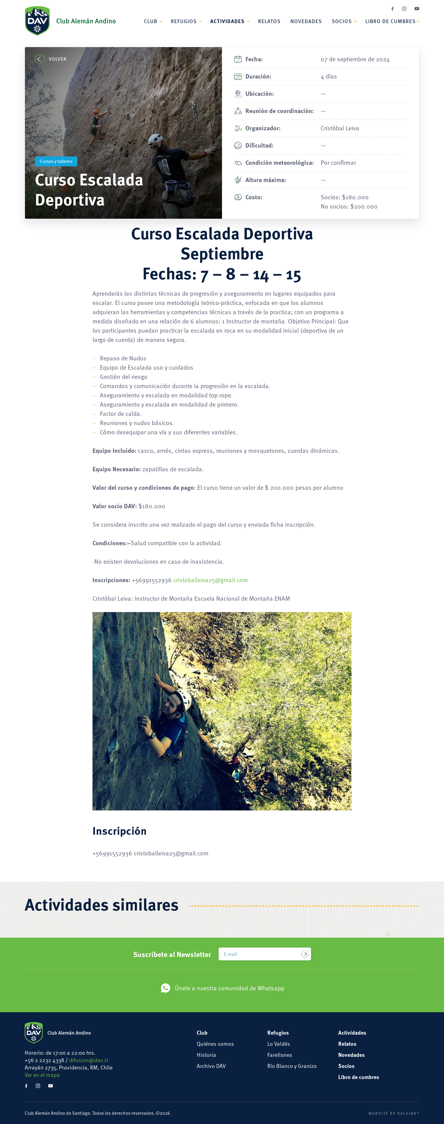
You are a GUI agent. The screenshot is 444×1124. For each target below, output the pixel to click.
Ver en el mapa (42, 1074)
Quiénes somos (215, 1043)
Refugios (184, 21)
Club (150, 21)
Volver (51, 59)
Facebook (392, 9)
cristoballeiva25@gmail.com (210, 579)
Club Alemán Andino (70, 21)
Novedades (306, 21)
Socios (342, 21)
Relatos (269, 21)
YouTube (416, 8)
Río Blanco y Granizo (292, 1065)
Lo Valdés (278, 1043)
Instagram (404, 8)
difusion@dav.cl (88, 1060)
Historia (206, 1054)
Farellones (279, 1054)
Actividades (227, 21)
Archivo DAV (211, 1065)
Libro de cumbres (390, 21)
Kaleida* (408, 1113)
